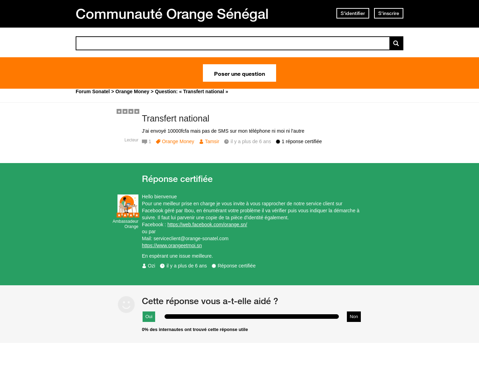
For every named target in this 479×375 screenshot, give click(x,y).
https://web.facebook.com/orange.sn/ (207, 224)
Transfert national (176, 118)
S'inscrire (388, 13)
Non (354, 316)
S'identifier (353, 13)
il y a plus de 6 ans (187, 266)
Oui (148, 316)
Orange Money (178, 141)
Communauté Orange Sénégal (172, 13)
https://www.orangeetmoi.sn (172, 245)
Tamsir (212, 141)
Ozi (151, 266)
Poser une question (239, 73)
